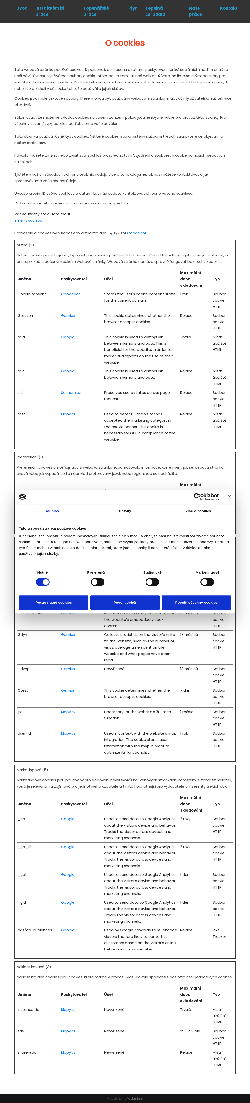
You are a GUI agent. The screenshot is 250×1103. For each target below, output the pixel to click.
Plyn (133, 8)
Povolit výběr (125, 602)
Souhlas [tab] (51, 511)
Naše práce (195, 11)
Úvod (22, 8)
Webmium (135, 1098)
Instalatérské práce (49, 11)
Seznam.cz (71, 392)
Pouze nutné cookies (53, 602)
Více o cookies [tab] (198, 511)
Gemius (68, 315)
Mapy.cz (68, 414)
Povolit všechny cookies (196, 602)
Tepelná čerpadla (155, 11)
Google (67, 336)
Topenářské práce (96, 11)
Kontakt (229, 8)
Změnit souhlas (28, 220)
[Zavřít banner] (229, 497)
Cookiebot (136, 232)
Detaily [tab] (125, 511)
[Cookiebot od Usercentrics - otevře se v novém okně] (197, 496)
